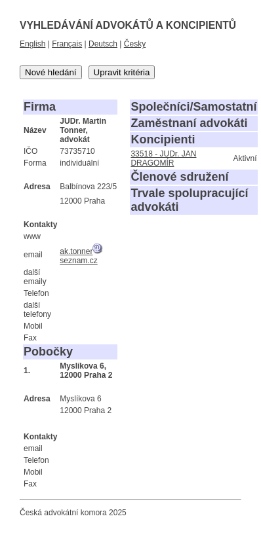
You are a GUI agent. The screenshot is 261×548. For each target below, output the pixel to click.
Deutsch (103, 43)
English (32, 43)
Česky (135, 43)
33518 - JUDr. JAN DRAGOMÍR (163, 158)
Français (67, 43)
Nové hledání (51, 72)
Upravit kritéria (122, 72)
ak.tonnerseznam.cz (81, 256)
